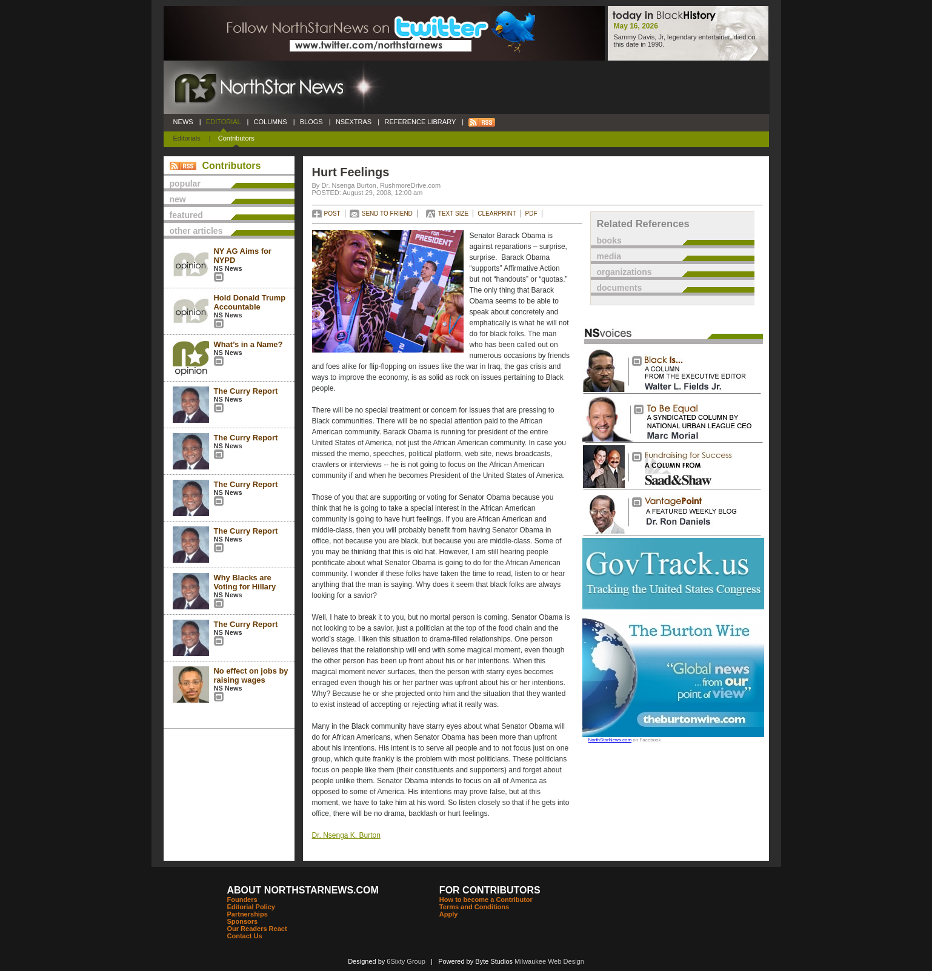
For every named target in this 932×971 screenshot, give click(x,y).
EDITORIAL (223, 121)
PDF (531, 213)
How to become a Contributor (486, 899)
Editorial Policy (251, 906)
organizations (624, 272)
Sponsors (242, 921)
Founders (242, 899)
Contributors (236, 138)
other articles (196, 231)
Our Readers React (257, 928)
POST (332, 213)
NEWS (183, 121)
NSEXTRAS (354, 121)
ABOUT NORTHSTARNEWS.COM (303, 890)
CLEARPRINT (497, 213)
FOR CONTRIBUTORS (490, 890)
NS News (228, 268)
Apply (448, 914)
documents (619, 288)
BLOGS (311, 121)
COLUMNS (270, 121)
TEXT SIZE (453, 213)
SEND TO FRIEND (387, 213)
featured (186, 215)
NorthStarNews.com (610, 740)
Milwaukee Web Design (549, 961)
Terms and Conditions (474, 906)
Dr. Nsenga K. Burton (346, 835)
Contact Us (244, 936)
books (609, 240)
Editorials (187, 138)
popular (185, 183)
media (609, 256)
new (178, 199)
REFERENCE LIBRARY (420, 121)
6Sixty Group (406, 961)
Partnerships (247, 914)
